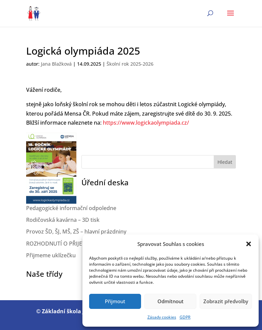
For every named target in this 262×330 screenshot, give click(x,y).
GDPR (185, 317)
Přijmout (115, 301)
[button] (248, 244)
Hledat (224, 162)
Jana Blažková (56, 64)
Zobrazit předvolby (225, 301)
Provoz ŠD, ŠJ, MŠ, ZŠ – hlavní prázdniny (76, 231)
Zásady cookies (161, 317)
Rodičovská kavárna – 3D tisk (63, 219)
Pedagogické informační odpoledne (71, 208)
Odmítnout (170, 301)
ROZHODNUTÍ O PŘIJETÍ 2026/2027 (70, 243)
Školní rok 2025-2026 (130, 64)
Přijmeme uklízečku (51, 255)
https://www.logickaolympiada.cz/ (146, 122)
